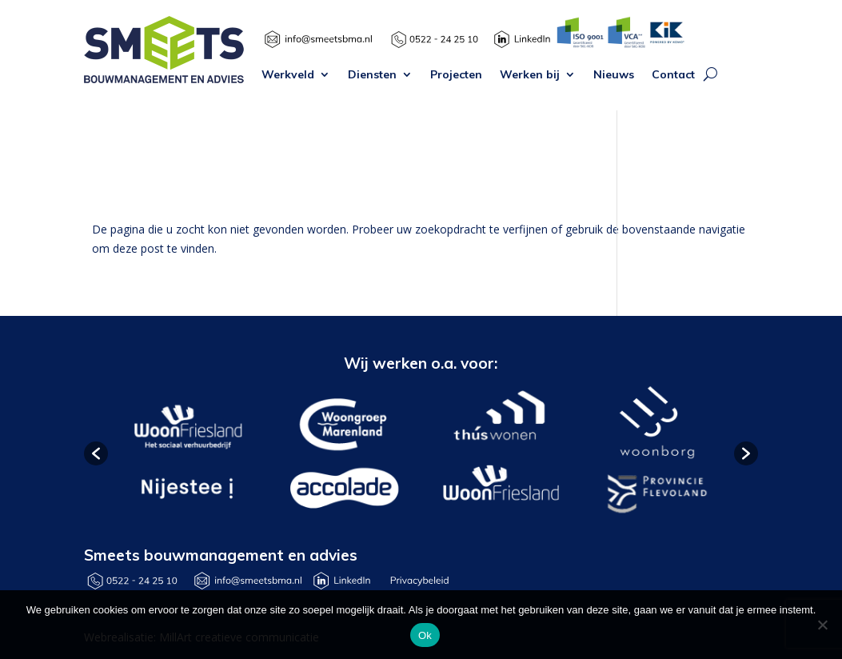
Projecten (456, 75)
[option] (186, 453)
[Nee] (822, 625)
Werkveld (287, 75)
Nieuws (613, 75)
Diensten (372, 75)
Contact (673, 75)
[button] (96, 453)
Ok (425, 635)
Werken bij (530, 75)
